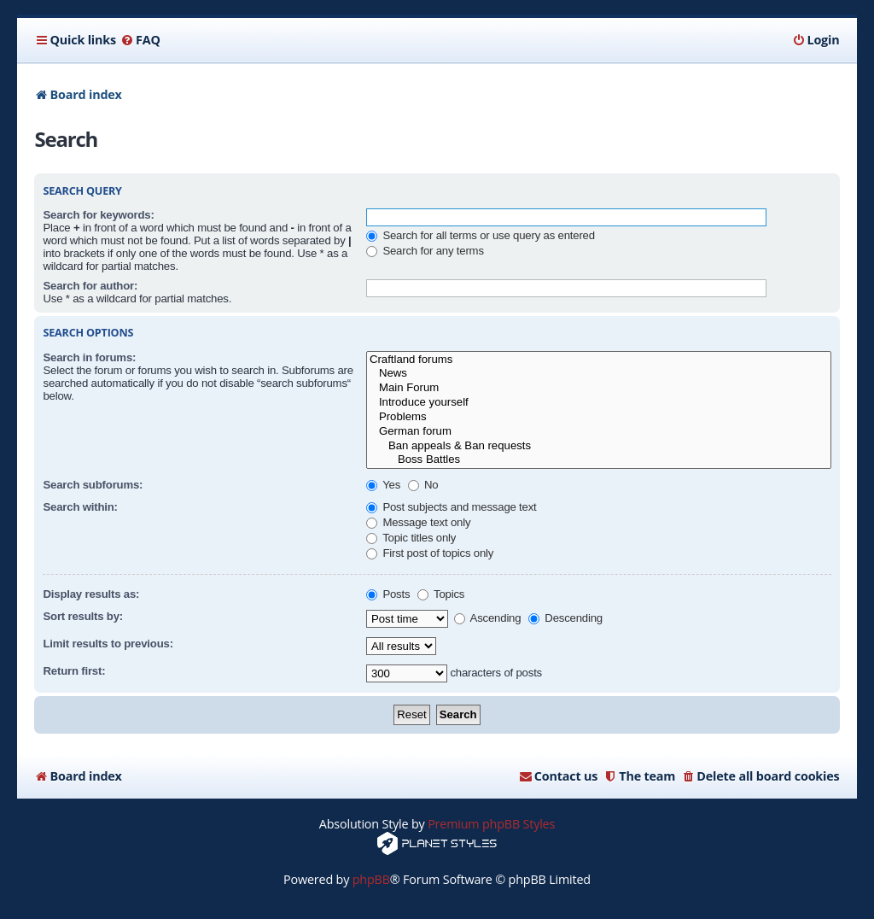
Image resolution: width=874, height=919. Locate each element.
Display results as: (91, 594)
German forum (599, 431)
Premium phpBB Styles (491, 824)
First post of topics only (429, 553)
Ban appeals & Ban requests (599, 446)
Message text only (418, 522)
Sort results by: (83, 616)
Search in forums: (89, 357)
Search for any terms (425, 250)
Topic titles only (411, 537)
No (423, 484)
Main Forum (599, 388)
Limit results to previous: (107, 643)
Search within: (80, 506)
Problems (599, 417)
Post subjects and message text (451, 506)
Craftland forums (599, 360)
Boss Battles (599, 460)
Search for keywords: (98, 214)
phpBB (371, 879)
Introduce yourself (599, 402)
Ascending (487, 618)
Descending (565, 618)
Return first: (74, 670)
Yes (383, 484)
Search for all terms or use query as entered (480, 235)
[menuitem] (140, 40)
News (599, 373)
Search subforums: (93, 484)
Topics (440, 594)
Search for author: (90, 285)
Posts (388, 594)
